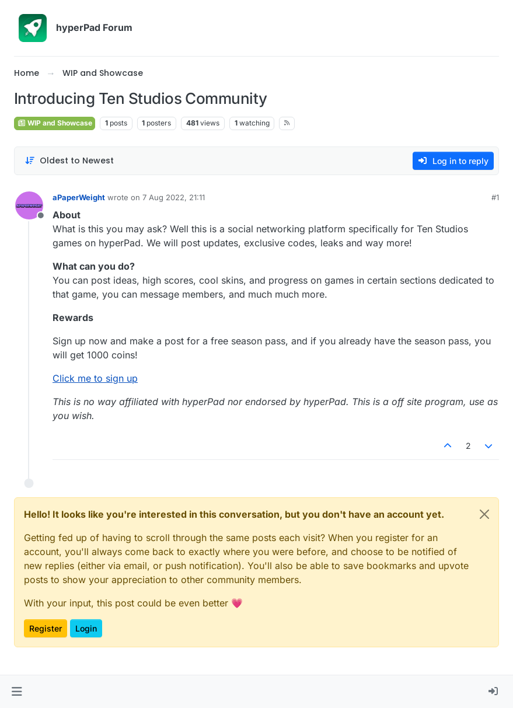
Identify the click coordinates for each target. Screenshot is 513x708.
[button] (17, 691)
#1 (495, 197)
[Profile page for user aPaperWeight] (29, 205)
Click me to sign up (95, 378)
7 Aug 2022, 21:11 (173, 197)
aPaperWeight (79, 197)
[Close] (484, 514)
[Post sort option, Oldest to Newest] (69, 161)
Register (45, 628)
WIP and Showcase (54, 122)
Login (86, 628)
